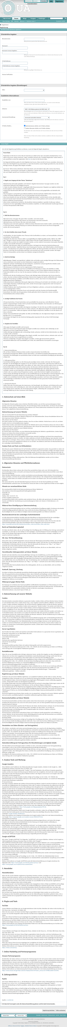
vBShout (10, 1025)
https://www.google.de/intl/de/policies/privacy (15, 925)
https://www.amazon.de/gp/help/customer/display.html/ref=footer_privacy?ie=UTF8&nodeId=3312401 (30, 970)
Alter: (3, 90)
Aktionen (22, 21)
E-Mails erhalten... (7, 126)
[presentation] (39, 78)
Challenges (42, 18)
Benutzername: (6, 38)
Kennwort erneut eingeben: (9, 50)
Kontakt (38, 1015)
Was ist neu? (7, 18)
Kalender (16, 21)
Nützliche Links (30, 21)
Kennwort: (5, 46)
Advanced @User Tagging (18, 1025)
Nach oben (63, 1015)
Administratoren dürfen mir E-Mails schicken (37, 126)
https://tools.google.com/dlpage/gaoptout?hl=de (32, 807)
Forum (16, 18)
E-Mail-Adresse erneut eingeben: (11, 66)
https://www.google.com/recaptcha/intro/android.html (17, 864)
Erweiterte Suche (60, 21)
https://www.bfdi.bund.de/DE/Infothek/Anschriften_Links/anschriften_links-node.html (25, 524)
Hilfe (51, 1)
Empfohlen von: (6, 100)
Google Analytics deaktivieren (17, 813)
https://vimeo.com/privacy (9, 947)
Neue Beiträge (6, 21)
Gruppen (33, 18)
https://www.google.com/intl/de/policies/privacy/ (25, 862)
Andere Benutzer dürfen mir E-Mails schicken (37, 128)
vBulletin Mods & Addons (31, 1025)
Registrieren (59, 1)
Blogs (24, 18)
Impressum (44, 1015)
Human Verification (7, 74)
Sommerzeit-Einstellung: (8, 117)
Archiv (57, 1015)
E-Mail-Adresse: (6, 61)
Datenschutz (51, 1015)
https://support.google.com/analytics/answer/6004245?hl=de (26, 817)
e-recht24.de (9, 1000)
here (29, 159)
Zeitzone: (4, 109)
